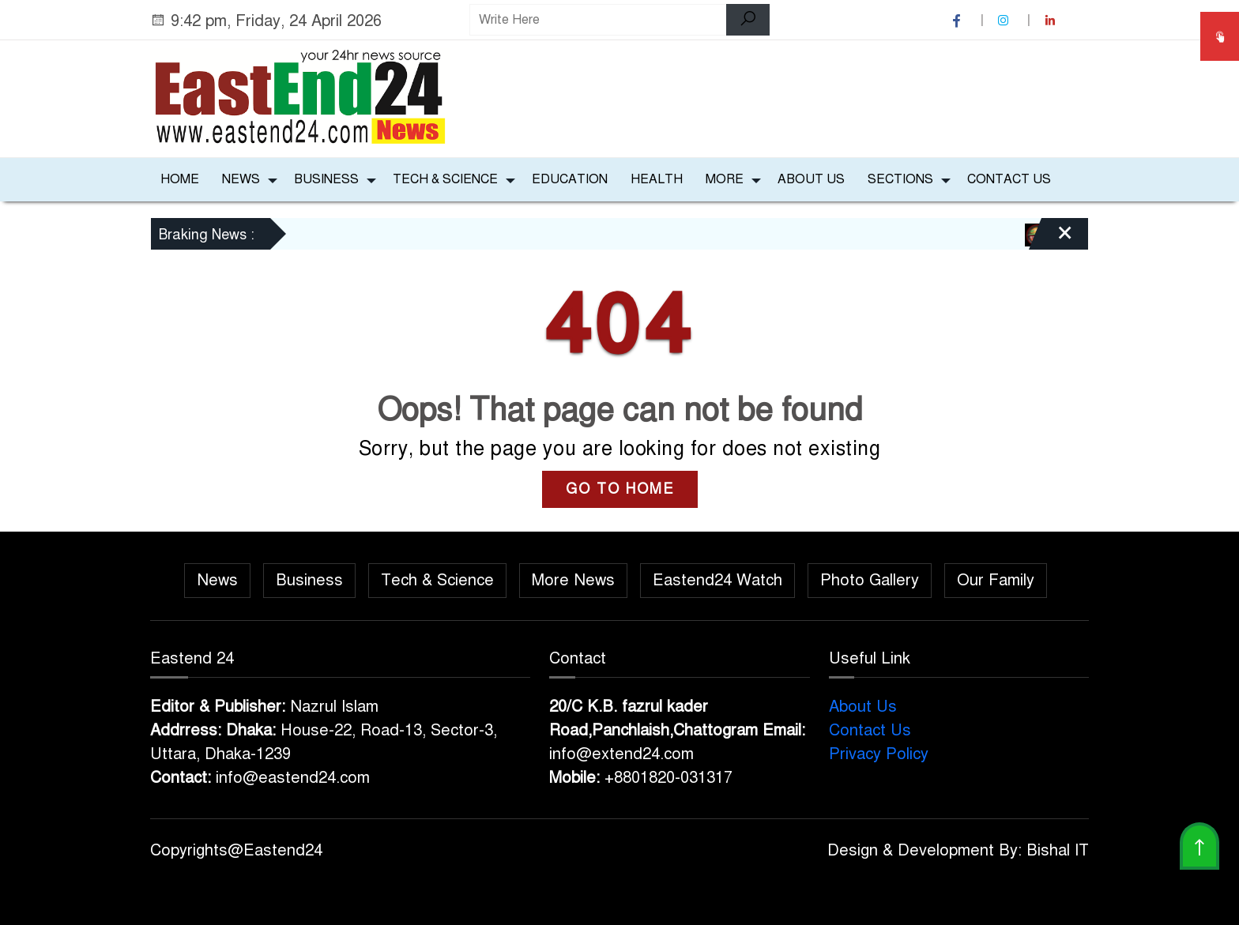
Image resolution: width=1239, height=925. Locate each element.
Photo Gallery (869, 580)
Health (657, 179)
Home (179, 179)
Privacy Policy (878, 754)
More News (573, 580)
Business (326, 179)
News (241, 179)
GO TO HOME (620, 489)
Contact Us (1009, 179)
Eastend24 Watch (717, 580)
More (725, 179)
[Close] (1051, 239)
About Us (811, 179)
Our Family (995, 580)
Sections (900, 179)
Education (570, 179)
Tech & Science (445, 179)
